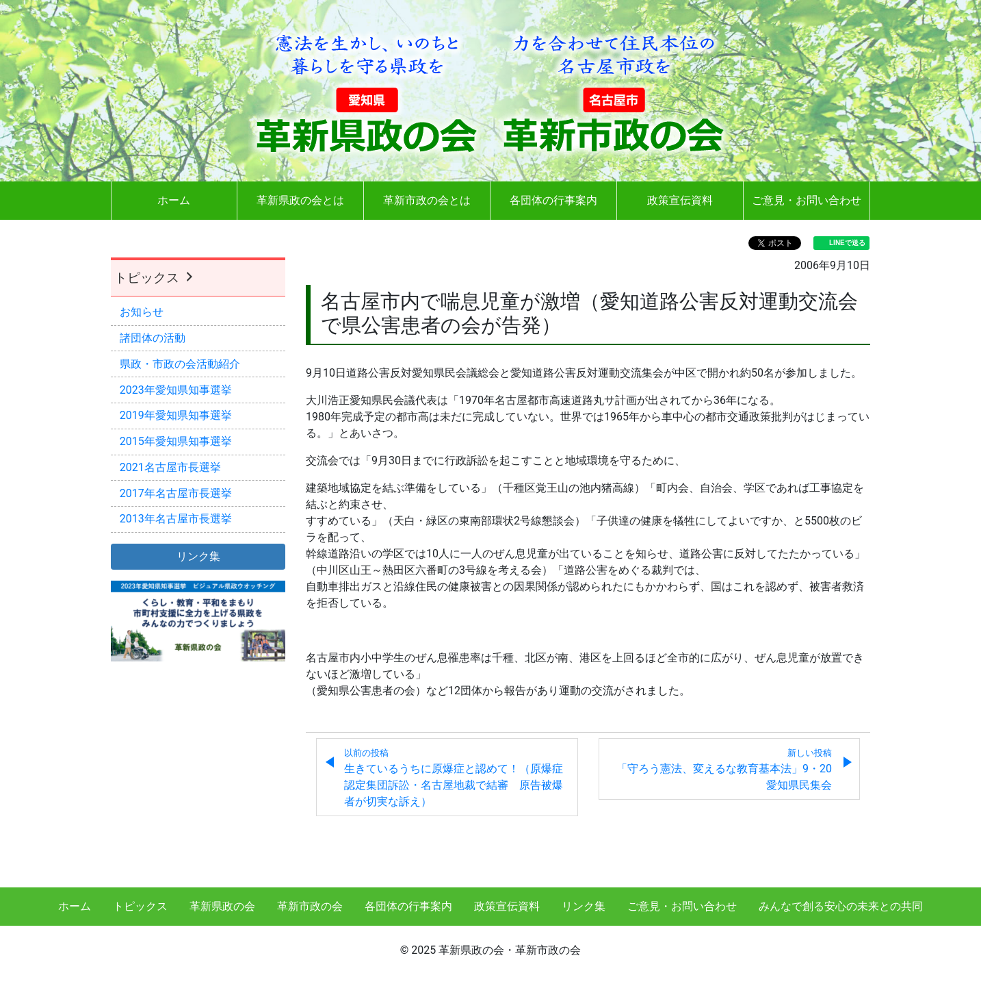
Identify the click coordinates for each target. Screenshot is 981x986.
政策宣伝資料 (680, 200)
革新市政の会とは (427, 200)
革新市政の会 (310, 906)
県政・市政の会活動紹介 (180, 363)
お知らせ (142, 311)
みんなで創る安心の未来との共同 (841, 906)
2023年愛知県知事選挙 (176, 389)
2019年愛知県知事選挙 (176, 415)
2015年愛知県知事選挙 (176, 441)
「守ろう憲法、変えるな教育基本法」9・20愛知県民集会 (724, 770)
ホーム (173, 200)
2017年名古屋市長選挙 (176, 493)
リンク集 (583, 906)
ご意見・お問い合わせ (806, 200)
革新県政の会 (222, 906)
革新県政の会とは (300, 200)
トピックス (155, 278)
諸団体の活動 (152, 337)
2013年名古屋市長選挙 (176, 518)
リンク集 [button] (198, 556)
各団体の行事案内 (553, 200)
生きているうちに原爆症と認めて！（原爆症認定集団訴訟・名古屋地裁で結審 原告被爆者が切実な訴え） (453, 778)
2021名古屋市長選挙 (170, 467)
